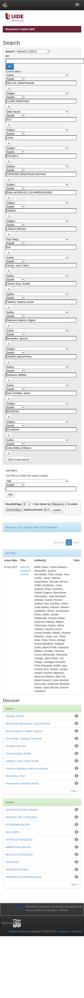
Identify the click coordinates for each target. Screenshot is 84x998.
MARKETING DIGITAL (18, 847)
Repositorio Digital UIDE (20, 29)
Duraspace (63, 931)
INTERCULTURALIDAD (19, 839)
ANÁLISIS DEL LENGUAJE (21, 817)
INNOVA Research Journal (25, 571)
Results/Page (14, 504)
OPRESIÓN (12, 862)
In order (72, 504)
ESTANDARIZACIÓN (18, 824)
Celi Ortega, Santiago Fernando (24, 738)
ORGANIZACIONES (17, 869)
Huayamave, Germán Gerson (22, 783)
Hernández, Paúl (15, 775)
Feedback (77, 931)
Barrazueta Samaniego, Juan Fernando (28, 723)
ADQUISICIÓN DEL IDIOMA (22, 809)
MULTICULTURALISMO (19, 854)
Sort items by (42, 504)
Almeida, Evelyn (15, 716)
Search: (10, 51)
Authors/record (33, 509)
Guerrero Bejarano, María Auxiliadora (27, 768)
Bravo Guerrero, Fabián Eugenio (24, 731)
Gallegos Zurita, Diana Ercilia (22, 761)
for (7, 56)
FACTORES (12, 832)
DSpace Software (19, 931)
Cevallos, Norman (16, 746)
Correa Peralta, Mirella (18, 753)
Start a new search (18, 459)
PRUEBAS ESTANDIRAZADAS (23, 877)
